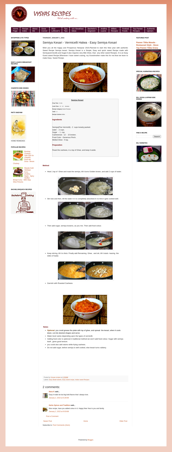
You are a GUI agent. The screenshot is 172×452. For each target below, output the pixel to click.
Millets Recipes (114, 30)
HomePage (15, 30)
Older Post (123, 421)
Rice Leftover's (55, 30)
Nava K (51, 392)
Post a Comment (52, 416)
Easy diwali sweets (55, 379)
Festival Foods (125, 30)
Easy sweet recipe (68, 379)
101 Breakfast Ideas (78, 30)
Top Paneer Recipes (138, 30)
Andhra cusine (104, 30)
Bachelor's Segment (92, 30)
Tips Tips (66, 30)
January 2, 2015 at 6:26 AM (59, 398)
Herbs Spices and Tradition (59, 405)
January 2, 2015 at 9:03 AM (59, 411)
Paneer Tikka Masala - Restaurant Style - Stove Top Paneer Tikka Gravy (147, 45)
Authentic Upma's (151, 30)
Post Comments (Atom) (61, 425)
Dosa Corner (44, 30)
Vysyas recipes (56, 377)
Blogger (90, 440)
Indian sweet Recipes (82, 379)
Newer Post (47, 421)
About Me (34, 30)
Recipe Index (25, 30)
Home (86, 421)
